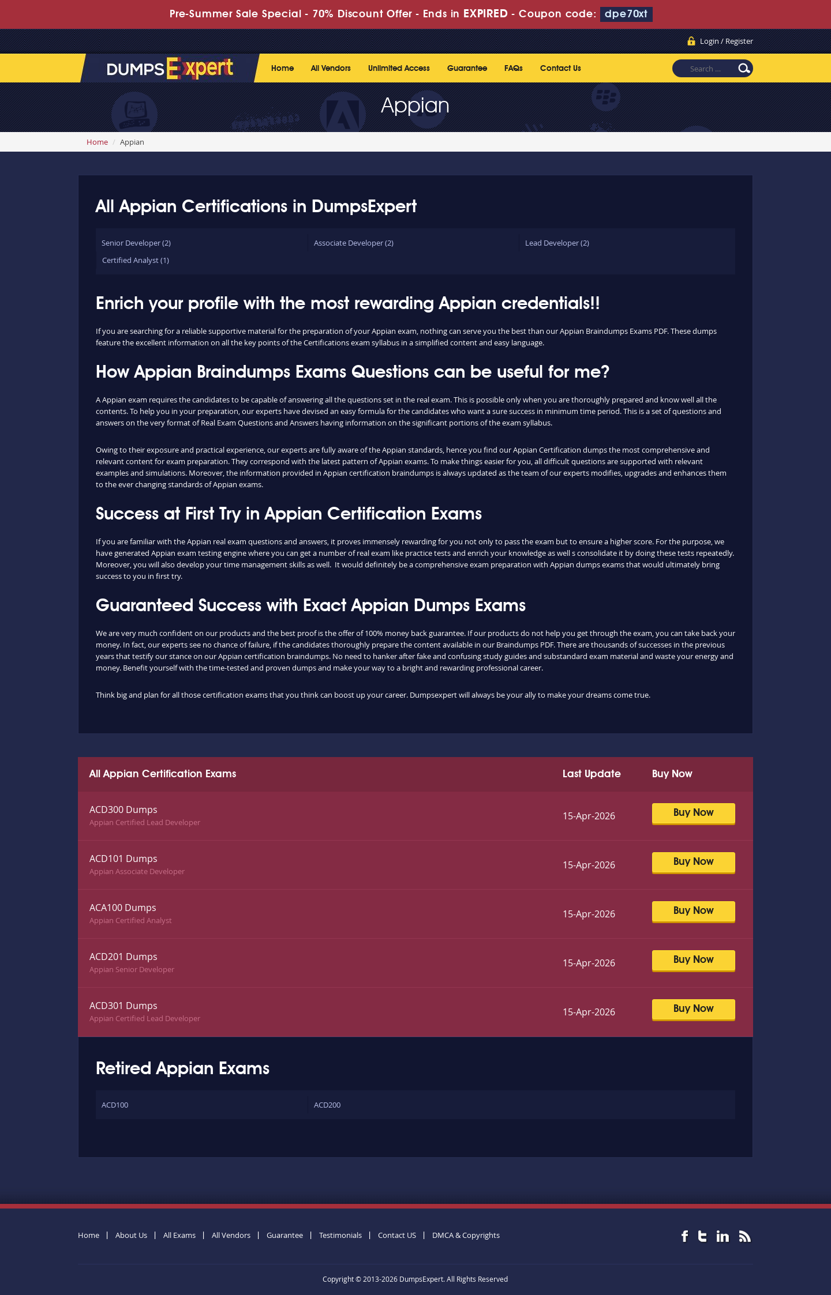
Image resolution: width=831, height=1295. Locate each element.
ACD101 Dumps (123, 858)
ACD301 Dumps (123, 1005)
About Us (131, 1235)
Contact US (397, 1235)
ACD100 (115, 1105)
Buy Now (693, 813)
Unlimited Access (399, 69)
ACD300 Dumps (123, 809)
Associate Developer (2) (354, 243)
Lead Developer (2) (557, 243)
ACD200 (327, 1105)
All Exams (179, 1235)
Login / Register (726, 41)
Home (282, 69)
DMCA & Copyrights (466, 1235)
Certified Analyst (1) (135, 260)
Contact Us (560, 69)
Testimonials (340, 1235)
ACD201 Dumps (123, 956)
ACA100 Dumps (122, 907)
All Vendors (331, 69)
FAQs (513, 69)
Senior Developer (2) (136, 243)
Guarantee (467, 69)
